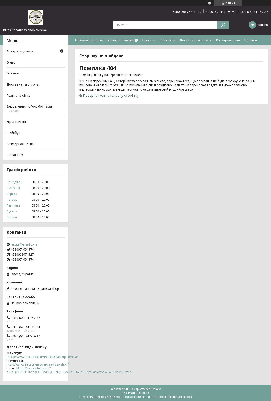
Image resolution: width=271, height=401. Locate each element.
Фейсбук (14, 132)
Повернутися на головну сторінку (111, 95)
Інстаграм (15, 154)
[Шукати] (223, 25)
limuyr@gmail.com (24, 244)
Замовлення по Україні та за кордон (29, 108)
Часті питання (86, 50)
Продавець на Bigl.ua (135, 393)
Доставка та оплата (196, 40)
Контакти (167, 40)
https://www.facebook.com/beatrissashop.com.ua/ (42, 357)
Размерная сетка (20, 144)
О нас (11, 62)
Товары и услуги (20, 51)
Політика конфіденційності (175, 397)
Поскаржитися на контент (139, 397)
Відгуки (250, 40)
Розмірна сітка (228, 40)
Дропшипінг (17, 121)
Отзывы (13, 73)
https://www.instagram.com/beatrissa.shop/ (38, 364)
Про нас (148, 40)
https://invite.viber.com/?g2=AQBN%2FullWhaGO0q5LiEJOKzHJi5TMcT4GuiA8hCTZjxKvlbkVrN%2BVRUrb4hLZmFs (69, 370)
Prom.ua (156, 389)
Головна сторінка (89, 40)
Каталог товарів (120, 40)
